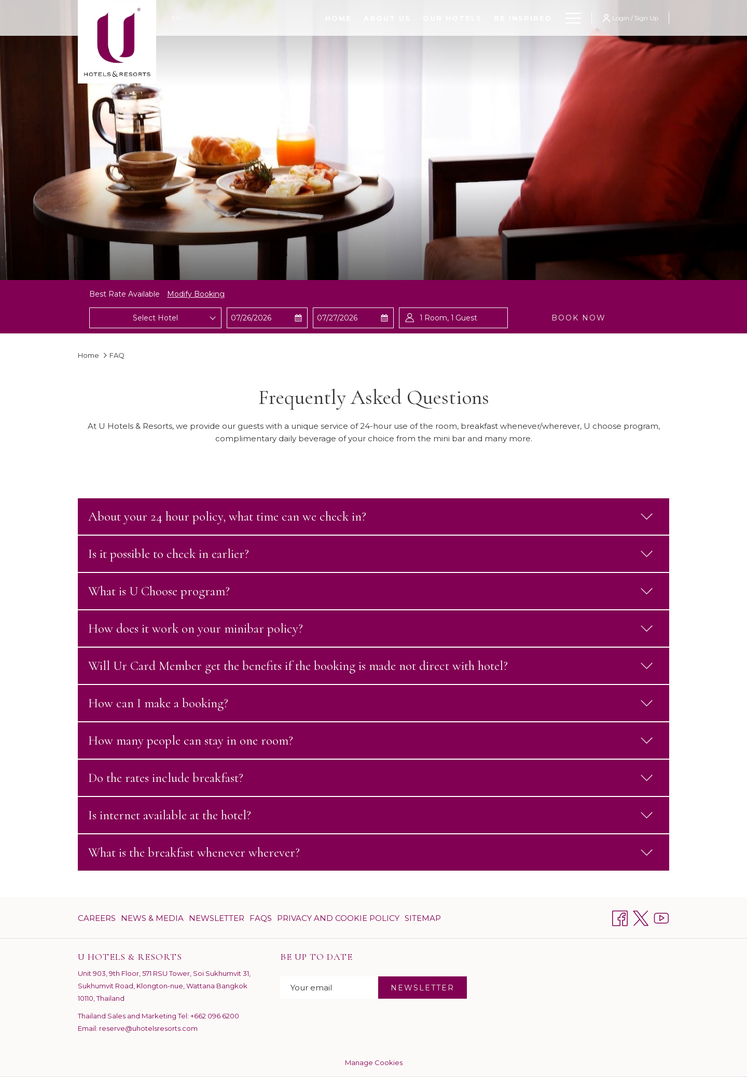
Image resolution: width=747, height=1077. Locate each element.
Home (88, 355)
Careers (97, 918)
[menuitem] (98, 918)
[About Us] (285, 18)
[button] (267, 318)
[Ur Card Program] (506, 18)
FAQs (261, 918)
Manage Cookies (374, 1062)
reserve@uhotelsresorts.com (148, 1028)
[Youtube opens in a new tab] (661, 917)
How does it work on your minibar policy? (370, 628)
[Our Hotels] (350, 18)
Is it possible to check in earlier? (370, 554)
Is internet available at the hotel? (370, 815)
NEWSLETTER (422, 987)
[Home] (236, 18)
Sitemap (423, 918)
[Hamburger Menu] (569, 18)
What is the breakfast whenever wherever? (370, 852)
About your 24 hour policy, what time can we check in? (370, 516)
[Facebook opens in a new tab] (620, 917)
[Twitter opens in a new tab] (640, 917)
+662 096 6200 (214, 1016)
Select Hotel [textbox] (155, 318)
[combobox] (155, 318)
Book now (578, 318)
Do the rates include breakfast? (370, 778)
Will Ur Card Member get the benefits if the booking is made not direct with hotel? (370, 666)
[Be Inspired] (421, 18)
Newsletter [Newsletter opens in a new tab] (216, 920)
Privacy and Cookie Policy (338, 918)
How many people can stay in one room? (370, 740)
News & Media (152, 918)
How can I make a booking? (370, 703)
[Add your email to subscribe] (329, 987)
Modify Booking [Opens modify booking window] (196, 294)
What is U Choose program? (370, 591)
